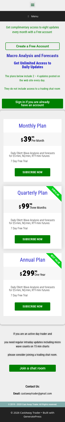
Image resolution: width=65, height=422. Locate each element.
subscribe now (32, 172)
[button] (32, 4)
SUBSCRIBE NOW (32, 239)
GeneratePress (32, 416)
